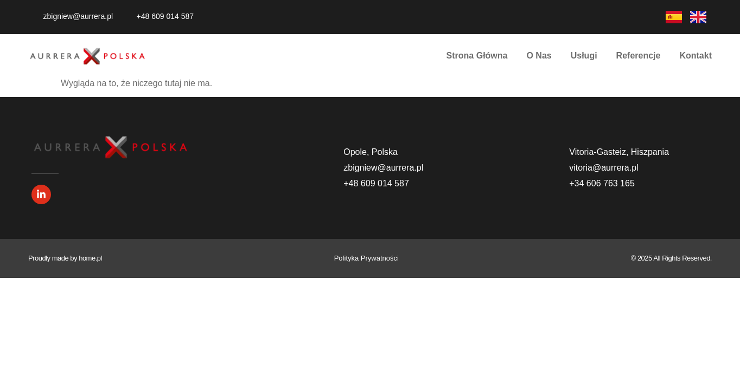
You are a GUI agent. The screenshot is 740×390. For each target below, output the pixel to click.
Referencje (638, 55)
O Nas (538, 55)
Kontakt (695, 55)
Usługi (584, 55)
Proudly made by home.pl (65, 258)
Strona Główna (477, 55)
